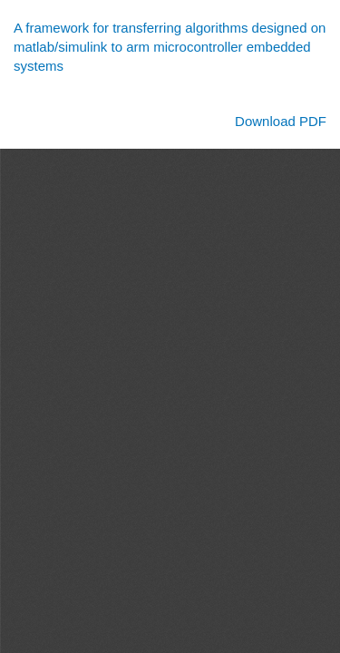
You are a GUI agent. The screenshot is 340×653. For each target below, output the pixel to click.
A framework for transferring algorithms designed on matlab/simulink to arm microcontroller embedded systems (169, 47)
